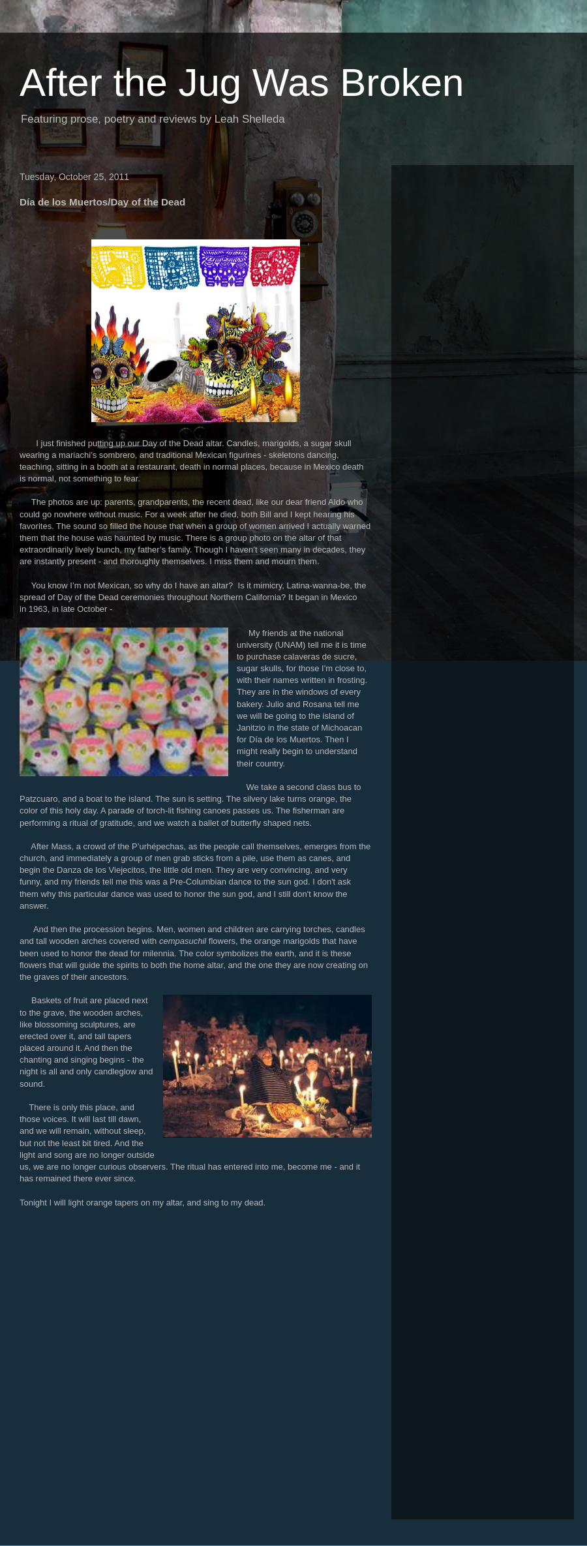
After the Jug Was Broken (242, 82)
